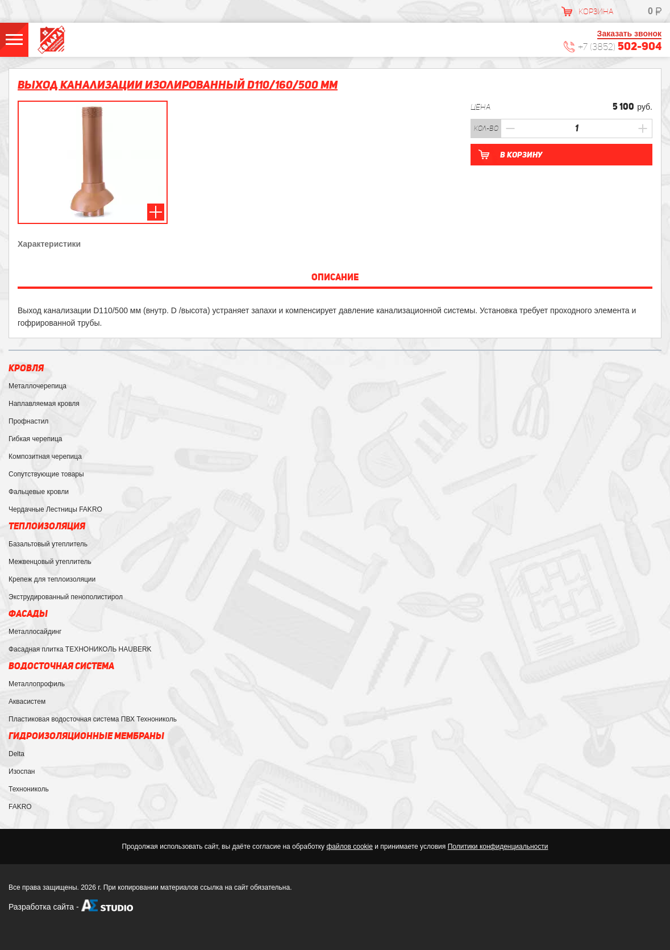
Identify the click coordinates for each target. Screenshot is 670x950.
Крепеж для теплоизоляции (52, 579)
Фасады (28, 613)
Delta (16, 754)
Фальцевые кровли (39, 492)
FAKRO (20, 807)
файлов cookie (349, 847)
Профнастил (28, 421)
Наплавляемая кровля (44, 404)
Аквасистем (27, 702)
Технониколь (29, 789)
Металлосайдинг (35, 632)
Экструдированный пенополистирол (66, 597)
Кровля (26, 368)
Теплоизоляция (47, 526)
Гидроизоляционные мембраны (86, 736)
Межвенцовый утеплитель (50, 562)
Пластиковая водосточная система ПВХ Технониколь (93, 719)
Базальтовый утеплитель (48, 544)
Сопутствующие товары (46, 474)
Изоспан (22, 771)
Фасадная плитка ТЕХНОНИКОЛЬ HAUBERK (80, 649)
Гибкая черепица (35, 439)
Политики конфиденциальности (498, 847)
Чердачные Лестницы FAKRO (55, 509)
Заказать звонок (629, 33)
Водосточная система (61, 666)
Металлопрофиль (37, 684)
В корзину (521, 154)
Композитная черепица (45, 457)
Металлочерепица (37, 386)
